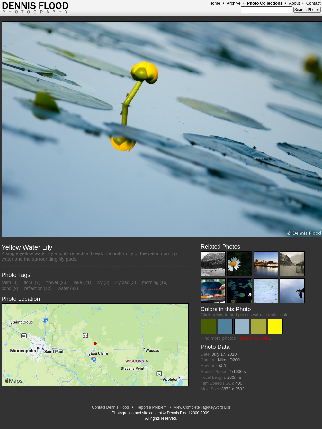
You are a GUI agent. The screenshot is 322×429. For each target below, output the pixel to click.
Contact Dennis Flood (110, 407)
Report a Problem (151, 407)
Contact (313, 3)
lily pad (122, 282)
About (294, 3)
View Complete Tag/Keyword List (202, 407)
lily (100, 282)
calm (6, 282)
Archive (233, 3)
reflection (33, 288)
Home (214, 3)
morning (150, 282)
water (63, 288)
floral (28, 282)
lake (78, 282)
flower (52, 282)
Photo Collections (265, 3)
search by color (255, 338)
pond (7, 288)
